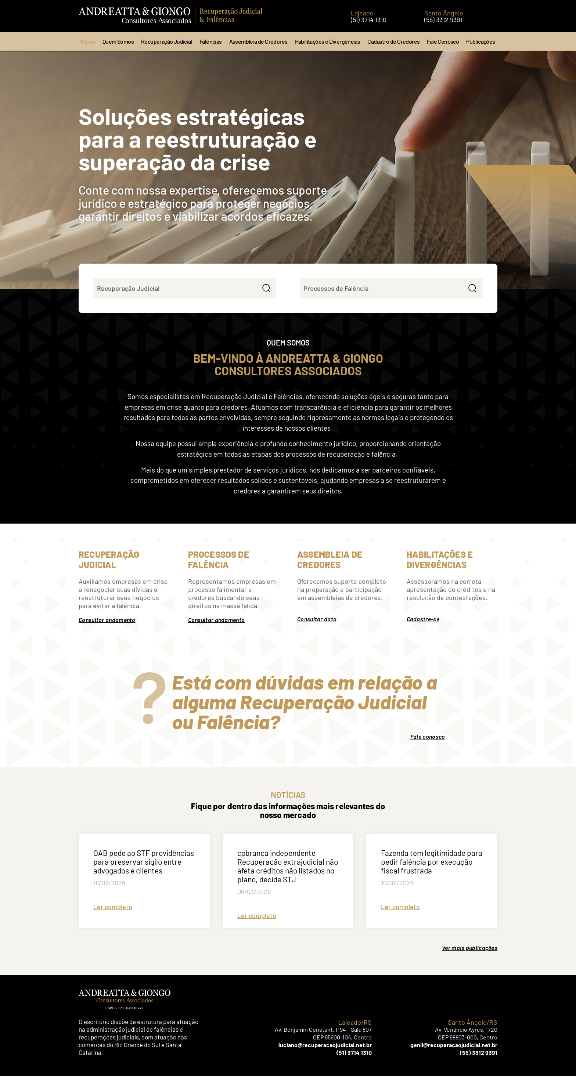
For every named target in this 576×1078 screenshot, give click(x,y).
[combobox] (173, 289)
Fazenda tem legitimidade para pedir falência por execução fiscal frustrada (431, 863)
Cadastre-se (423, 620)
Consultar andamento (107, 621)
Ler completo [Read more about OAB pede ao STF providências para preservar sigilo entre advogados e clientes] (112, 908)
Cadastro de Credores (393, 41)
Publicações (480, 41)
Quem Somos (118, 41)
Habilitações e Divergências (327, 41)
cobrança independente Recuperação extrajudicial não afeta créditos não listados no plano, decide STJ (287, 868)
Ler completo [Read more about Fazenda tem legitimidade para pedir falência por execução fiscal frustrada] (400, 908)
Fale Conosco (443, 41)
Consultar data (316, 620)
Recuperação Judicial (166, 41)
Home (88, 41)
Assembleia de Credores (258, 41)
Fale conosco (427, 738)
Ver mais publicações (469, 949)
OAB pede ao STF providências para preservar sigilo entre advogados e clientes (143, 863)
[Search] (265, 289)
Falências (210, 41)
